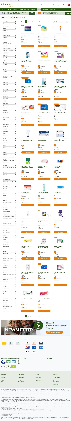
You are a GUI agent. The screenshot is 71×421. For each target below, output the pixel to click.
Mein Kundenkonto (21, 376)
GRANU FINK (9, 163)
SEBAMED (9, 265)
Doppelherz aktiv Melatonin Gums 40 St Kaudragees (59, 219)
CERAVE (9, 101)
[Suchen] (41, 5)
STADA (9, 277)
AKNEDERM (9, 33)
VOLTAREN (9, 300)
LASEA (4, 204)
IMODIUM (5, 190)
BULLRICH (9, 96)
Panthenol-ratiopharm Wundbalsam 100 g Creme (26, 113)
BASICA (4, 79)
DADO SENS (9, 110)
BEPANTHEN (9, 82)
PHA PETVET (9, 251)
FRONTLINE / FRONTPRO (9, 157)
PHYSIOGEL (9, 253)
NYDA (4, 239)
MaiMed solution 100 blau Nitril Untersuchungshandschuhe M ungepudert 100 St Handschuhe (60, 113)
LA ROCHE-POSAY (9, 202)
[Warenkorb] (63, 4)
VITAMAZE (9, 298)
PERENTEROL (6, 246)
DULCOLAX (9, 131)
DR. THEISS (9, 126)
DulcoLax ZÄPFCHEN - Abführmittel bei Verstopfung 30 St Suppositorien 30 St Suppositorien (27, 167)
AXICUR (9, 71)
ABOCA (9, 23)
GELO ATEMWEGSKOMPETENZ (9, 160)
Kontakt (19, 380)
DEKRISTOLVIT (6, 112)
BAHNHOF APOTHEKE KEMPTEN (9, 77)
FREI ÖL (9, 152)
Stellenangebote (4, 378)
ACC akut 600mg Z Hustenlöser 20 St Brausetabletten (44, 139)
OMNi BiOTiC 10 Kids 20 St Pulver (59, 273)
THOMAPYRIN (9, 289)
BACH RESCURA (9, 74)
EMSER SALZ (9, 136)
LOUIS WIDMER (9, 211)
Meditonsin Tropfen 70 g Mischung (26, 247)
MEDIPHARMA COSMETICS (9, 226)
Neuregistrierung (21, 381)
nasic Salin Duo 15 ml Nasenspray (42, 87)
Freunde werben (38, 377)
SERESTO (9, 267)
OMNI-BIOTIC (9, 242)
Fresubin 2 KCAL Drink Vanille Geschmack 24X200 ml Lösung (60, 87)
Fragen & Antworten (56, 384)
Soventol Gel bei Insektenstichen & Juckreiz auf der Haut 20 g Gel (60, 193)
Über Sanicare (3, 377)
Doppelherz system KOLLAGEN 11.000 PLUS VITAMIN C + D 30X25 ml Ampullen (60, 139)
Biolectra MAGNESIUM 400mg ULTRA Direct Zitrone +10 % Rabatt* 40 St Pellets (44, 219)
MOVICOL (9, 230)
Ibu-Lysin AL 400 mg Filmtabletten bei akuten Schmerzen (26, 193)
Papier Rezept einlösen (39, 380)
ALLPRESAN (9, 46)
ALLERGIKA (9, 40)
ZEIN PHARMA (9, 311)
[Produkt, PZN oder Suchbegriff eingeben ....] (30, 5)
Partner (2, 380)
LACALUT (9, 198)
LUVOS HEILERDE (9, 214)
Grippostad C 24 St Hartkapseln (44, 60)
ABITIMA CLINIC (9, 26)
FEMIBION (9, 143)
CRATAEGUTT (6, 105)
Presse (2, 381)
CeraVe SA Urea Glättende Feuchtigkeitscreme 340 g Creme (43, 247)
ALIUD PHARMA (9, 35)
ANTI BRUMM (9, 53)
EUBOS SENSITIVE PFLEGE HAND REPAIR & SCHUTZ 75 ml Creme (44, 193)
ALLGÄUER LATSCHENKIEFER (9, 43)
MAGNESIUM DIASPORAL (9, 216)
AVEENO (9, 67)
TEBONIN (9, 281)
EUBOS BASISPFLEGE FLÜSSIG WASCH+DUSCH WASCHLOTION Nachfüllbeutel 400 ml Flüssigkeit (27, 273)
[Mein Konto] (58, 4)
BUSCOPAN (5, 98)
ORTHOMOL (9, 244)
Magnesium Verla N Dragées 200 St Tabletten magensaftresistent (43, 34)
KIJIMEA (9, 193)
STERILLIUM (9, 279)
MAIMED (9, 221)
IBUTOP (5, 188)
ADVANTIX (5, 30)
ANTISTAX (9, 55)
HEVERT (9, 174)
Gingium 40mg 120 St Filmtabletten (58, 247)
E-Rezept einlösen (39, 378)
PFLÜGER (9, 249)
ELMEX (9, 133)
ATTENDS (9, 64)
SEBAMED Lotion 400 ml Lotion (27, 218)
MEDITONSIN (6, 228)
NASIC (9, 235)
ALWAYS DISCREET (9, 48)
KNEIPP (9, 195)
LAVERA (9, 207)
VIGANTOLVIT (6, 295)
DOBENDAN (9, 122)
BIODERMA (9, 87)
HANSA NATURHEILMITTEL (9, 167)
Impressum (55, 378)
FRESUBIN (9, 154)
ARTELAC (9, 62)
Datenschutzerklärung (56, 381)
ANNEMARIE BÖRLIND (9, 50)
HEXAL (9, 177)
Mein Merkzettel (21, 377)
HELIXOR (9, 172)
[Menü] (4, 9)
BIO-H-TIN (9, 89)
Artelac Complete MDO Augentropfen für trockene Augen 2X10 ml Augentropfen (27, 61)
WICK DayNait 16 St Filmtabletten (58, 167)
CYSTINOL (5, 107)
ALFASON (9, 37)
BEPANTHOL (9, 84)
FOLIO (9, 147)
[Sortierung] (60, 21)
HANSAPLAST (9, 170)
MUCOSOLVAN (9, 232)
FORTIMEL (9, 150)
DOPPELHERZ (9, 124)
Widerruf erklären (56, 376)
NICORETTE (9, 237)
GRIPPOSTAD (9, 165)
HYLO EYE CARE (6, 183)
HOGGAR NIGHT (6, 179)
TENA (9, 284)
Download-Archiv (4, 376)
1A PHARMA (9, 21)
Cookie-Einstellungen (56, 377)
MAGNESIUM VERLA (9, 218)
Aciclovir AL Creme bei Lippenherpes (42, 167)
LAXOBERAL (5, 209)
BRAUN (9, 94)
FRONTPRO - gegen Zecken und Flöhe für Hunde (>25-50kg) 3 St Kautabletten (60, 61)
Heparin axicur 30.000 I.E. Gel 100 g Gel (43, 299)
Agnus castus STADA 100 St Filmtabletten (43, 273)
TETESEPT (9, 286)
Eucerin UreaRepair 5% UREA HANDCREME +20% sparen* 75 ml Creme (27, 139)
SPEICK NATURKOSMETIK (9, 274)
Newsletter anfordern (39, 376)
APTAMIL (9, 57)
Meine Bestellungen (21, 378)
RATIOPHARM (9, 260)
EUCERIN (9, 140)
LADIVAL (9, 200)
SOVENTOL (9, 270)
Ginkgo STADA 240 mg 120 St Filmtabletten (27, 87)
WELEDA (9, 303)
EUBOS (9, 138)
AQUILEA (9, 60)
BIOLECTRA (9, 91)
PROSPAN (9, 256)
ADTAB (9, 28)
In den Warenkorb (28, 46)
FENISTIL (9, 145)
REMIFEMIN (5, 263)
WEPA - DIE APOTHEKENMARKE (9, 306)
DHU (9, 119)
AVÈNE (9, 69)
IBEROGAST (9, 186)
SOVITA (9, 272)
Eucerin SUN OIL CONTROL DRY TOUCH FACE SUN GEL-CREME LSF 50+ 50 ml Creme (60, 34)
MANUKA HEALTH (9, 223)
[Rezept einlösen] (53, 4)
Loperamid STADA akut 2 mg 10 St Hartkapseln (44, 113)
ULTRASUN (9, 291)
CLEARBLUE (9, 103)
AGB (53, 380)
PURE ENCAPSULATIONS (9, 258)
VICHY (9, 293)
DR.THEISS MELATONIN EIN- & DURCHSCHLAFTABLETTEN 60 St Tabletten (27, 34)
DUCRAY (9, 129)
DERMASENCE (9, 117)
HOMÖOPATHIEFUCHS (9, 181)
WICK (4, 308)
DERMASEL (9, 114)
